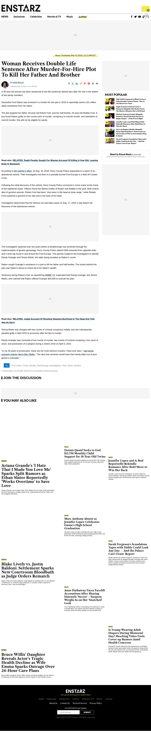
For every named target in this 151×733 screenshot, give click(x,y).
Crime (25, 368)
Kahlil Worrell (18, 85)
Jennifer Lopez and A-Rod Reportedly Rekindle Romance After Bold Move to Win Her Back (130, 126)
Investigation (55, 368)
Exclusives (22, 17)
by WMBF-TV (48, 277)
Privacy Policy (96, 705)
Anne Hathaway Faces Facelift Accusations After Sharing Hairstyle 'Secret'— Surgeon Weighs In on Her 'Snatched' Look (84, 599)
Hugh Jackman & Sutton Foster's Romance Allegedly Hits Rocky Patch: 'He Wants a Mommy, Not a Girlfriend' (130, 111)
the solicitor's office (23, 173)
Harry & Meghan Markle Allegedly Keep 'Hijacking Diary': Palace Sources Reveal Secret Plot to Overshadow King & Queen (131, 135)
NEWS (5, 17)
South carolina (74, 368)
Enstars (20, 8)
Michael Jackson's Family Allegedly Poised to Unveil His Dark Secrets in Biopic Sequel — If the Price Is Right (129, 118)
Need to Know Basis (121, 156)
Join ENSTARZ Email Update (76, 710)
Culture (75, 701)
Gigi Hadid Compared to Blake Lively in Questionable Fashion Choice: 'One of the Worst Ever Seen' (131, 103)
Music (79, 17)
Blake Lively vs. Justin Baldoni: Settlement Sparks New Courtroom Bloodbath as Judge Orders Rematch (27, 572)
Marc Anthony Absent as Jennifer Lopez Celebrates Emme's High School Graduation (81, 525)
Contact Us (65, 705)
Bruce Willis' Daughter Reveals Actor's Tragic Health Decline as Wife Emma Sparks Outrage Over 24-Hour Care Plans (28, 664)
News (57, 57)
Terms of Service (80, 705)
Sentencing (42, 368)
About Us (53, 705)
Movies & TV (62, 17)
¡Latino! (94, 17)
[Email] (93, 86)
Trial (64, 368)
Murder (32, 368)
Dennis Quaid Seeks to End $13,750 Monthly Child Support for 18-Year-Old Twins (84, 455)
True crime (16, 368)
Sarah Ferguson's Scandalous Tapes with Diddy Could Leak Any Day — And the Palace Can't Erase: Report (131, 143)
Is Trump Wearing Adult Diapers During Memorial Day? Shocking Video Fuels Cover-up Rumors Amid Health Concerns (126, 638)
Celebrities (41, 17)
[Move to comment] (97, 86)
